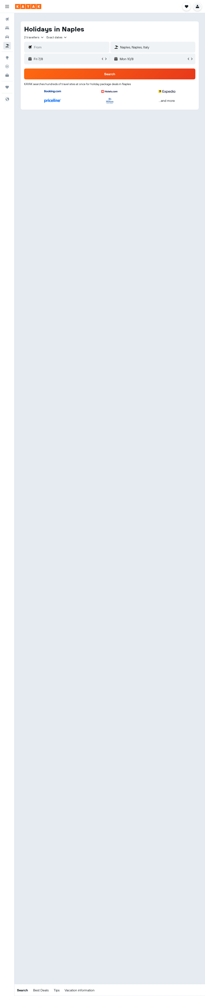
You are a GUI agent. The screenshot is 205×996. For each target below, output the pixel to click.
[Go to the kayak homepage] (28, 6)
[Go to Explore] (7, 57)
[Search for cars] (7, 37)
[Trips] (7, 87)
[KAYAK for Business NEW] (7, 75)
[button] (7, 6)
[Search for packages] (7, 45)
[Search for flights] (7, 19)
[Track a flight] (7, 66)
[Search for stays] (7, 28)
